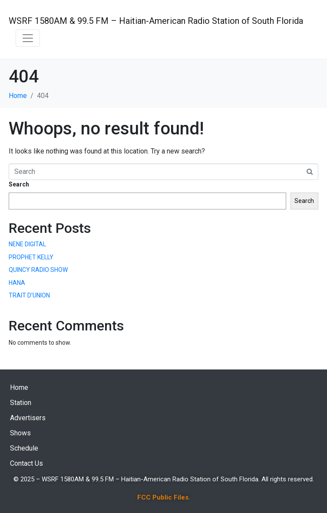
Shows (20, 433)
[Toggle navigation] (28, 38)
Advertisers (28, 418)
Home (19, 387)
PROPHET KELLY (31, 257)
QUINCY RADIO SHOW (38, 269)
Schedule (24, 448)
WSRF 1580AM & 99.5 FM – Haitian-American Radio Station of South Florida (156, 21)
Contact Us (26, 463)
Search (19, 184)
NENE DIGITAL (27, 244)
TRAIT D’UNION (29, 295)
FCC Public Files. (163, 497)
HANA (17, 282)
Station (20, 403)
